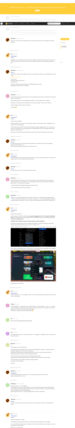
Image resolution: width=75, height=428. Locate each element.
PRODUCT (16, 1)
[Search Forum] (54, 1)
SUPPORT (27, 1)
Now (61, 40)
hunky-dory (14, 188)
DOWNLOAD (22, 1)
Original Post (63, 20)
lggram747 (14, 351)
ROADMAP (33, 1)
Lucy (13, 50)
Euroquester (14, 271)
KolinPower (14, 34)
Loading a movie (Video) (15, 54)
